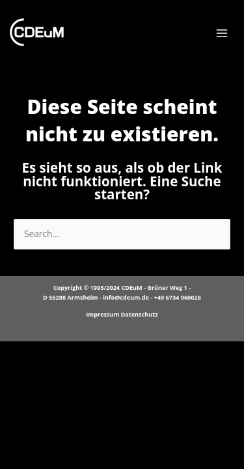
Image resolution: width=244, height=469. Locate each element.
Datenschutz (139, 314)
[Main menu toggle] (222, 33)
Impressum (102, 314)
